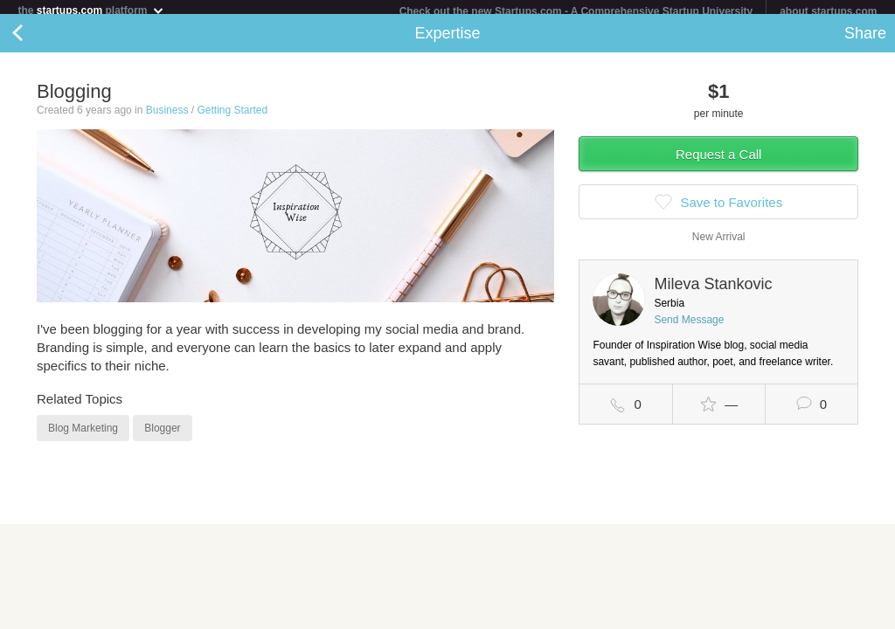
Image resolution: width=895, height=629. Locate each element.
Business (167, 117)
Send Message (689, 327)
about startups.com (828, 11)
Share (865, 40)
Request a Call (718, 161)
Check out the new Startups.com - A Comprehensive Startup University (576, 11)
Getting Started (232, 117)
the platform (90, 10)
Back (35, 40)
